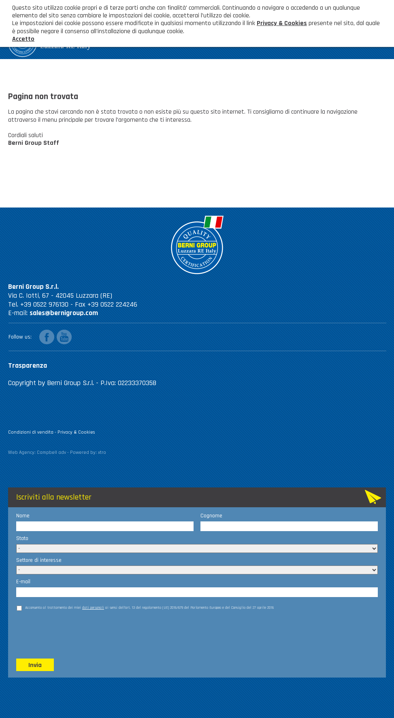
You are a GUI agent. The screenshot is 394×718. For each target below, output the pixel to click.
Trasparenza (27, 365)
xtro (102, 452)
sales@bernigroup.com (64, 313)
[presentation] (77, 634)
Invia (35, 665)
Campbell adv (51, 452)
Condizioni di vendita (30, 432)
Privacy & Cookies (76, 432)
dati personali (93, 607)
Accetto (23, 39)
